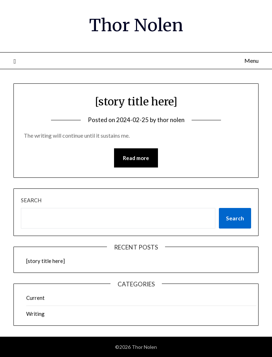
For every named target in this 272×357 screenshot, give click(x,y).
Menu (251, 60)
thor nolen (171, 119)
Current (35, 298)
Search (31, 200)
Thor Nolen (136, 25)
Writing (35, 314)
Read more (136, 158)
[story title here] (136, 101)
